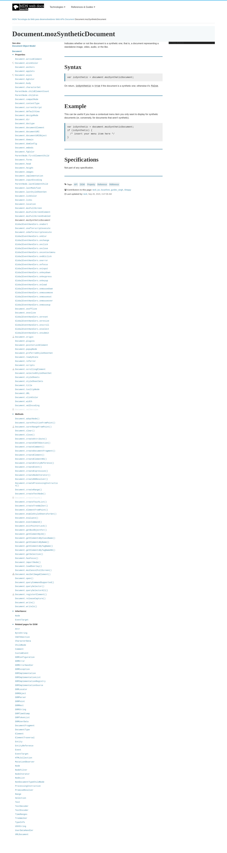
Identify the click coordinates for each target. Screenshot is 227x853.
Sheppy (127, 190)
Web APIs (60, 19)
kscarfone (105, 190)
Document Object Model (23, 46)
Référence (114, 184)
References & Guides (83, 7)
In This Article (191, 43)
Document (69, 19)
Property (91, 184)
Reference (102, 184)
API (75, 184)
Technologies (57, 7)
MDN (14, 19)
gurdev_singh (117, 190)
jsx (98, 190)
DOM (82, 184)
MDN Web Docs (28, 7)
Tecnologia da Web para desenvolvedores (36, 19)
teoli (94, 190)
